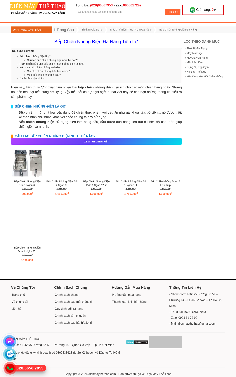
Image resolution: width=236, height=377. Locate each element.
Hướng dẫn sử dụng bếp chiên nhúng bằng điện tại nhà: (52, 63)
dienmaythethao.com (102, 374)
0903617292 (132, 5)
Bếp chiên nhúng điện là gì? (36, 56)
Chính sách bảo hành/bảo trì (73, 322)
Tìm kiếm (172, 11)
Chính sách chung (67, 294)
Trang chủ (18, 294)
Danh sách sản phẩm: (32, 78)
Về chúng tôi (20, 301)
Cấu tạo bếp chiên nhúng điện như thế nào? (52, 60)
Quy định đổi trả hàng (69, 308)
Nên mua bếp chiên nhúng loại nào (40, 67)
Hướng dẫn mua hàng (126, 294)
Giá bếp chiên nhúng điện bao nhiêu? (48, 71)
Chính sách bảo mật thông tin (74, 301)
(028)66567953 (101, 5)
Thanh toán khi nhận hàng (129, 301)
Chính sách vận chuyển (70, 315)
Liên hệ (16, 308)
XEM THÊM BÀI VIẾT (96, 141)
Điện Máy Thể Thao (158, 374)
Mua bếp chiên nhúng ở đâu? (44, 74)
